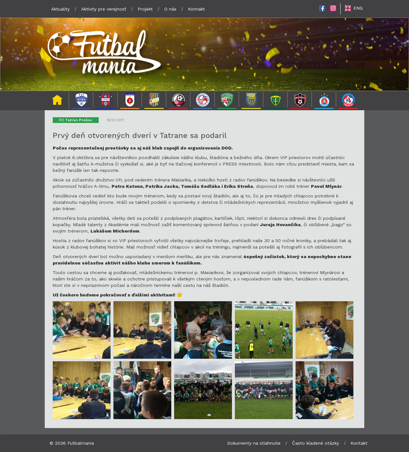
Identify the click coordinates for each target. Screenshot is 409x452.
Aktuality (60, 8)
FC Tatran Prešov (75, 120)
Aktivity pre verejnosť (103, 8)
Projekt (145, 8)
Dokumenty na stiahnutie (254, 443)
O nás (170, 8)
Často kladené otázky (315, 443)
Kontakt (196, 8)
